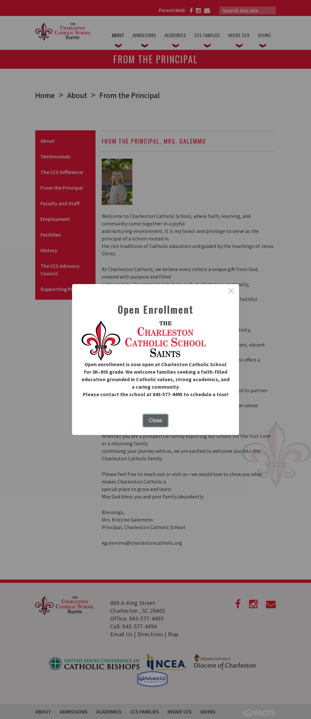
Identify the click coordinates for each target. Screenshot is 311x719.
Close (155, 420)
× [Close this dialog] (231, 292)
